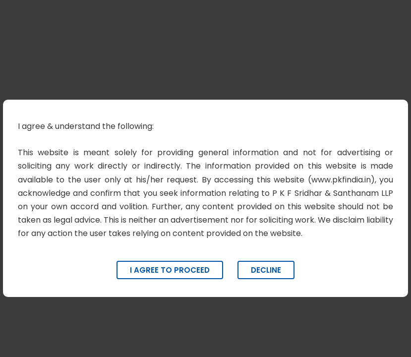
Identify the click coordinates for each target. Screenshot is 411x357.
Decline (266, 270)
